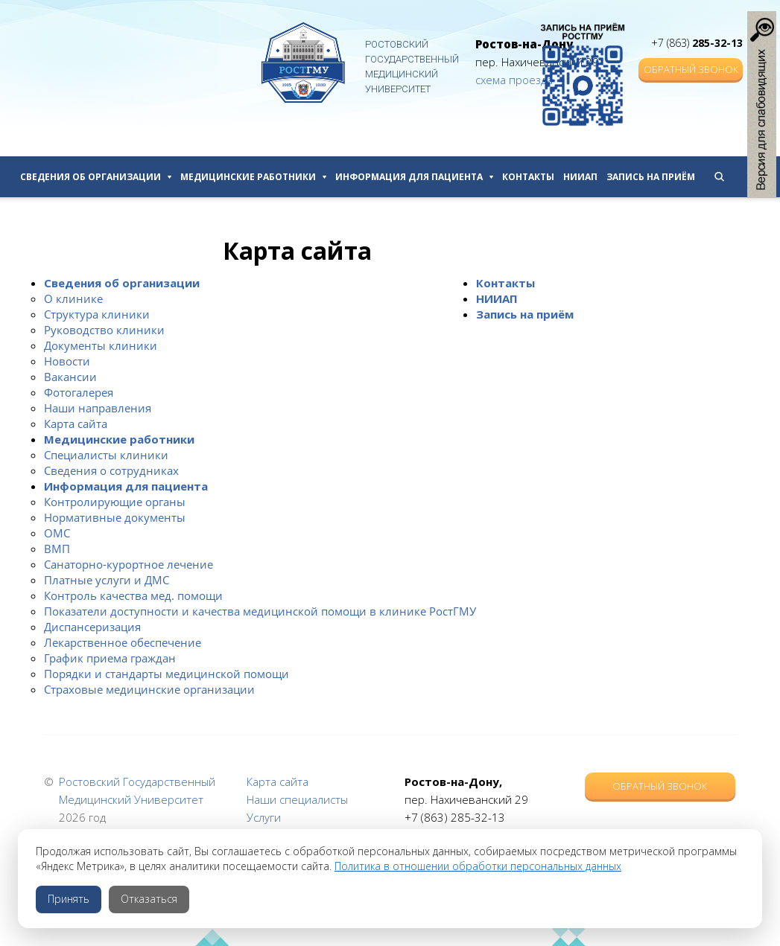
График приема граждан (110, 658)
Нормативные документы (115, 517)
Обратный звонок (691, 69)
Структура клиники (97, 314)
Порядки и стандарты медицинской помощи (166, 673)
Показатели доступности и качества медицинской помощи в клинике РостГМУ (260, 611)
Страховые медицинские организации (149, 689)
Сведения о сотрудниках (111, 470)
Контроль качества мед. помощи (133, 595)
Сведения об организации (95, 176)
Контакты (528, 176)
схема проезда (514, 79)
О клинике (73, 298)
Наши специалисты (297, 799)
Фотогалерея (78, 392)
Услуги (264, 817)
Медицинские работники (253, 176)
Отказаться (149, 899)
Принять (68, 899)
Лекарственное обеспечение (122, 642)
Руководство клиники (104, 329)
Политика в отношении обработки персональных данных (477, 866)
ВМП (57, 548)
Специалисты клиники (106, 454)
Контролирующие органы (115, 501)
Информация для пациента (414, 176)
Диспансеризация (92, 626)
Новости (67, 361)
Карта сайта (75, 423)
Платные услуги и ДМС (106, 579)
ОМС (57, 532)
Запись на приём (650, 176)
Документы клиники (100, 345)
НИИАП (580, 176)
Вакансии (70, 376)
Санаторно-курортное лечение (128, 564)
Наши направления (97, 407)
